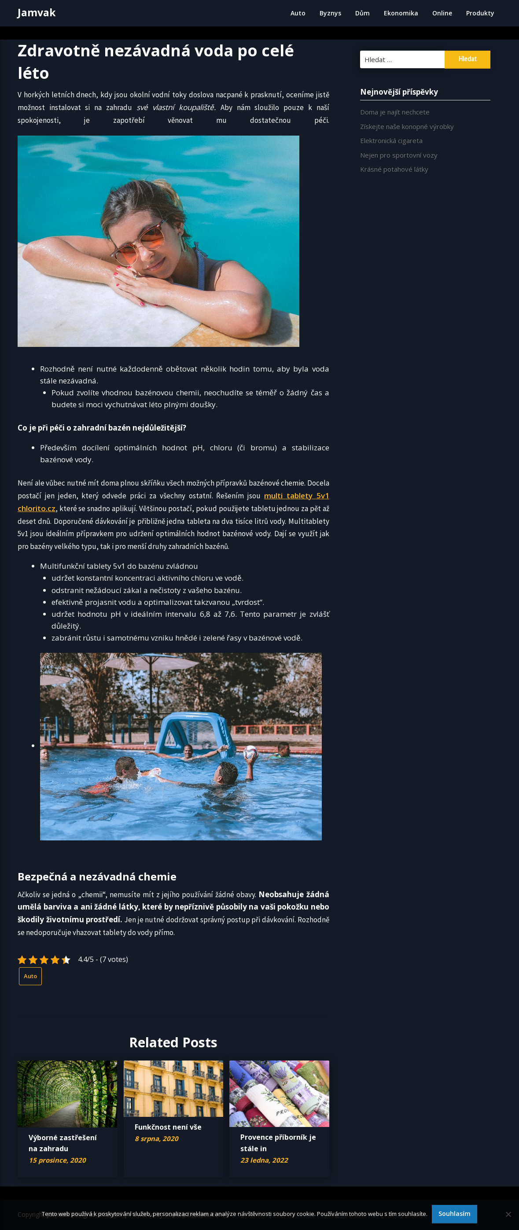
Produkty (480, 13)
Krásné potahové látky (394, 169)
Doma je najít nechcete (395, 111)
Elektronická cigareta (391, 140)
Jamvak (37, 12)
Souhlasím (454, 1213)
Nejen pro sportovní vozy (399, 155)
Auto (298, 13)
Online (442, 13)
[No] (508, 1214)
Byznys (330, 13)
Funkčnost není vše (168, 1127)
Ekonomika (401, 13)
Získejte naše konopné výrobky (407, 126)
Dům (362, 13)
